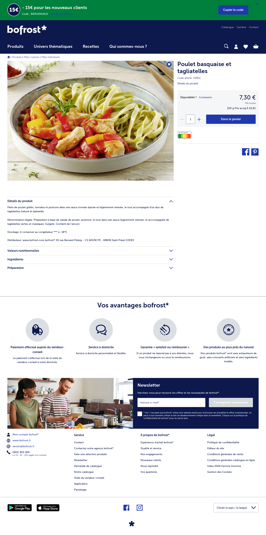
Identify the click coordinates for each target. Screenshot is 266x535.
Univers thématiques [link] (53, 46)
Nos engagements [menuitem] (151, 454)
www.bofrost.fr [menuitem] (19, 440)
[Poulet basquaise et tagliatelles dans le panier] (231, 119)
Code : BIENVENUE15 (36, 14)
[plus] (199, 119)
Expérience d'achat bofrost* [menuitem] (157, 442)
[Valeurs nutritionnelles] (185, 135)
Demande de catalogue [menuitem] (88, 466)
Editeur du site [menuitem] (215, 448)
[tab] (236, 46)
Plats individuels (51, 57)
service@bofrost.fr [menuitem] (20, 446)
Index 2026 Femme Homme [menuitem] (224, 466)
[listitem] (37, 341)
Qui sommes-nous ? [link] (128, 46)
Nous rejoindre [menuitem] (149, 466)
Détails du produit (187, 83)
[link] (45, 30)
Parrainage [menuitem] (80, 489)
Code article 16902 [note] (189, 78)
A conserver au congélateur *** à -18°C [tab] (37, 232)
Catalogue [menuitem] (227, 27)
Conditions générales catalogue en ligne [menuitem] (231, 460)
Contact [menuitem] (254, 27)
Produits (17, 57)
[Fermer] (257, 4)
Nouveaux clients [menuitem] (151, 460)
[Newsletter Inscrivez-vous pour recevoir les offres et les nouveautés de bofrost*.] (196, 403)
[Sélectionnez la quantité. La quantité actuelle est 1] (190, 119)
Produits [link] (15, 46)
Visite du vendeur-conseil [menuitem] (89, 477)
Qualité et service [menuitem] (151, 448)
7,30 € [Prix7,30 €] (247, 97)
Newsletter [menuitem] (80, 460)
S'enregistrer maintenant (231, 402)
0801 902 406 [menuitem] (18, 452)
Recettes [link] (91, 46)
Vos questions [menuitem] (149, 472)
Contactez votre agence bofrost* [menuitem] (94, 448)
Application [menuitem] (80, 483)
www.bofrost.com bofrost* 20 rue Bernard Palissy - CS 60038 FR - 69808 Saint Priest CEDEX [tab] (70, 240)
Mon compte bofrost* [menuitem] (23, 434)
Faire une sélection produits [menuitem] (90, 454)
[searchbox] (160, 46)
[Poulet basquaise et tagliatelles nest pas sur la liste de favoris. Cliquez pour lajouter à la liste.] (169, 65)
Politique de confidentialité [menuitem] (223, 442)
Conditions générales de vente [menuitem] (225, 454)
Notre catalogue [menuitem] (84, 472)
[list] (133, 341)
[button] (233, 10)
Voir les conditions (61, 14)
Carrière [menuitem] (241, 27)
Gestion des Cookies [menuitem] (219, 472)
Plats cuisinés (31, 57)
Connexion (205, 97)
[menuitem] (15, 48)
